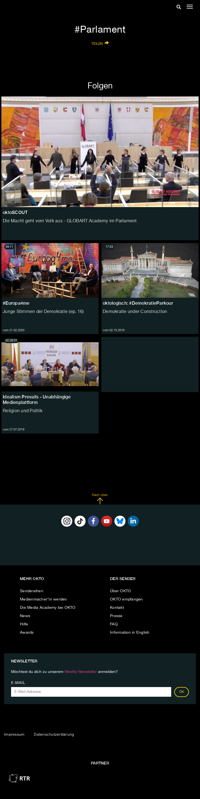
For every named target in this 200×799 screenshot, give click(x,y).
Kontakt (117, 608)
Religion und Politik (22, 411)
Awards (27, 632)
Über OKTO (120, 591)
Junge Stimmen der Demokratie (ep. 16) (43, 312)
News (25, 616)
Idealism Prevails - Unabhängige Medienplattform (37, 399)
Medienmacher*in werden (43, 599)
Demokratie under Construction (135, 312)
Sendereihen (31, 591)
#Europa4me (16, 303)
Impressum (14, 735)
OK (181, 692)
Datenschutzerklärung (54, 735)
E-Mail (18, 683)
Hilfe (24, 624)
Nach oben (100, 499)
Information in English (130, 632)
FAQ (114, 624)
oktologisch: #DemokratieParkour (138, 303)
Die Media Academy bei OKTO (48, 608)
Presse (116, 616)
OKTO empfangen (126, 599)
